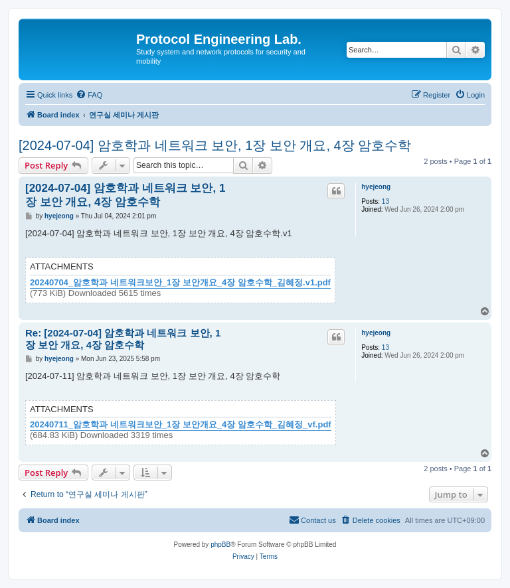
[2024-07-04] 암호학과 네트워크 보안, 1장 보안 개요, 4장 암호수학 (215, 145)
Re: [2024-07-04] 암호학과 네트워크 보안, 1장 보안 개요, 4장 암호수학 (122, 339)
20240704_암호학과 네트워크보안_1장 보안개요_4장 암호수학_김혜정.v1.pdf (180, 282)
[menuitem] (89, 95)
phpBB (220, 544)
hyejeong (375, 186)
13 (385, 201)
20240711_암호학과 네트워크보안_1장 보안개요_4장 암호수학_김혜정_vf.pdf (180, 424)
